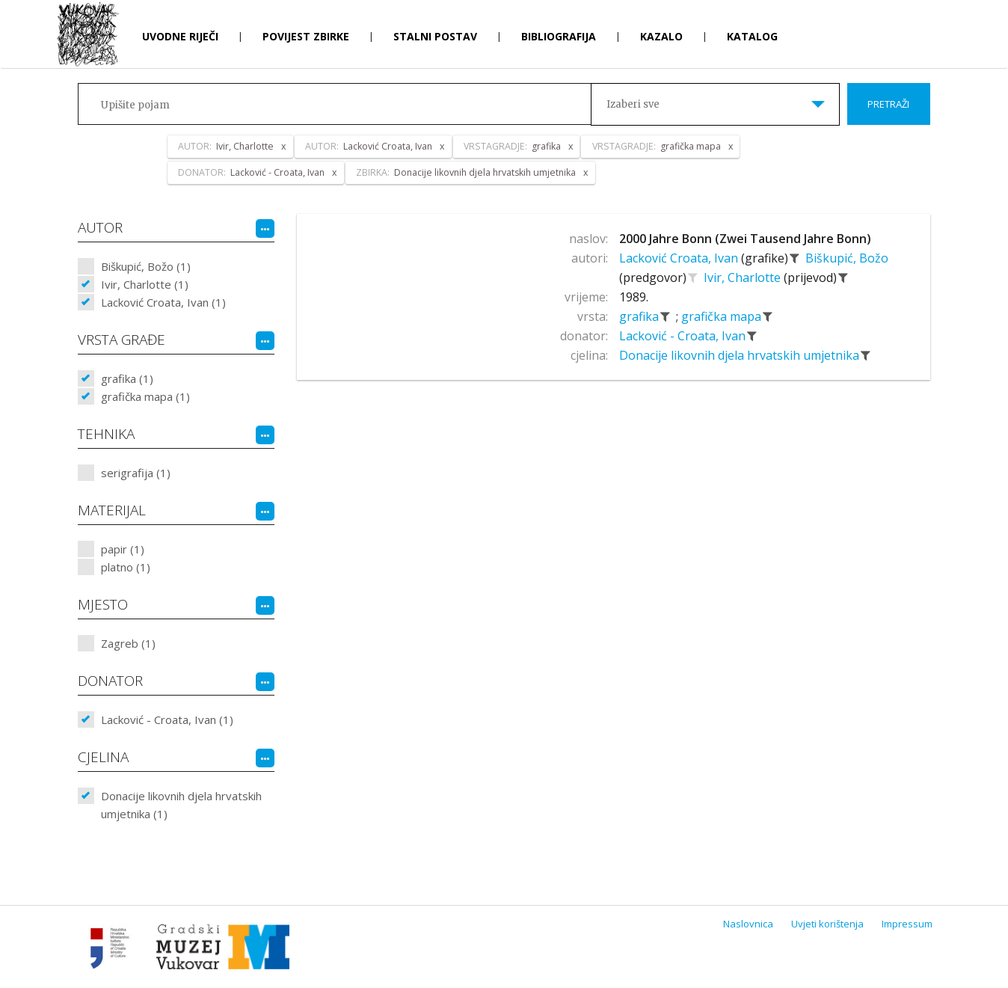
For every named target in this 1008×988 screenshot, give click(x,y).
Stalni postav (435, 36)
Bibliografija (558, 36)
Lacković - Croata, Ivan (684, 336)
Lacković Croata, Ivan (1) (163, 302)
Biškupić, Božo (846, 258)
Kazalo (661, 36)
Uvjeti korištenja (827, 923)
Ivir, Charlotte (744, 277)
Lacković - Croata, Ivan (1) (167, 719)
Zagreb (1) (128, 643)
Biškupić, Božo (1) (146, 266)
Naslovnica (748, 923)
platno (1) (125, 566)
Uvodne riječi (180, 36)
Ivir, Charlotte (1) (144, 284)
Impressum (907, 923)
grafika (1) (127, 378)
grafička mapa (722, 316)
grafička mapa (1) (145, 396)
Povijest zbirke (305, 36)
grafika (640, 316)
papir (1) (122, 548)
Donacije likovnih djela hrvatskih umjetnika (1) (181, 804)
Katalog (752, 36)
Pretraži (888, 104)
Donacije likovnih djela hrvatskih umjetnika (740, 355)
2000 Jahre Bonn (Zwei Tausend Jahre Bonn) (745, 238)
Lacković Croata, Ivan (680, 258)
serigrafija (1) (135, 472)
